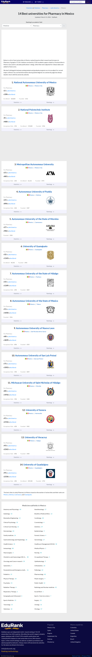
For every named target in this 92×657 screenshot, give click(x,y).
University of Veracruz (34, 437)
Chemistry (29, 8)
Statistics (18, 102)
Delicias (11, 494)
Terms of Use (76, 656)
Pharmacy (45, 8)
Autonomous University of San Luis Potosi (34, 355)
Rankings (50, 102)
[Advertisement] (17, 45)
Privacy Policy (86, 656)
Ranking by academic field (34, 22)
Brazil (72, 639)
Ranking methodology (9, 651)
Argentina (73, 636)
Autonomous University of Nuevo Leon (34, 328)
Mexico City (51, 627)
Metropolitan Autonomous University (34, 164)
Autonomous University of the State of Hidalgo (34, 273)
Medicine (37, 8)
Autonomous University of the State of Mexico (34, 301)
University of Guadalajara (34, 464)
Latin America (54, 8)
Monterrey (50, 642)
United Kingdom (75, 642)
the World (12, 94)
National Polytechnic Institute (34, 109)
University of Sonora (34, 410)
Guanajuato (28, 494)
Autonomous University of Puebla (34, 191)
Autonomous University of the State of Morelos (34, 219)
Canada (72, 633)
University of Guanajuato (34, 246)
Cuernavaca (18, 494)
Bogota (49, 633)
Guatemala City (52, 636)
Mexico (6, 494)
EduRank (54, 17)
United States (74, 630)
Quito (49, 630)
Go (64, 26)
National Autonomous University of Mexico (34, 82)
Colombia (73, 627)
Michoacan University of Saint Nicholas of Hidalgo (34, 382)
